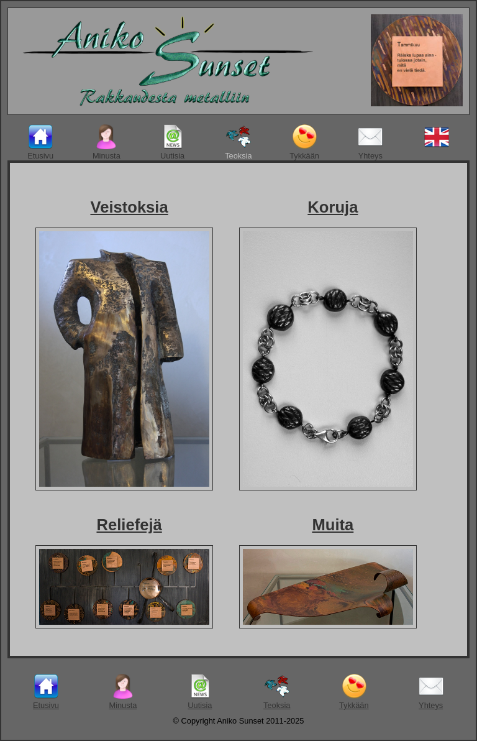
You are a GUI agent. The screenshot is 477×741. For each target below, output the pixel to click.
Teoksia (238, 142)
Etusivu (40, 142)
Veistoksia (129, 207)
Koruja (332, 207)
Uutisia (172, 142)
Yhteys (370, 142)
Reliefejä (128, 524)
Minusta (106, 142)
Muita (332, 524)
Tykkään (304, 142)
